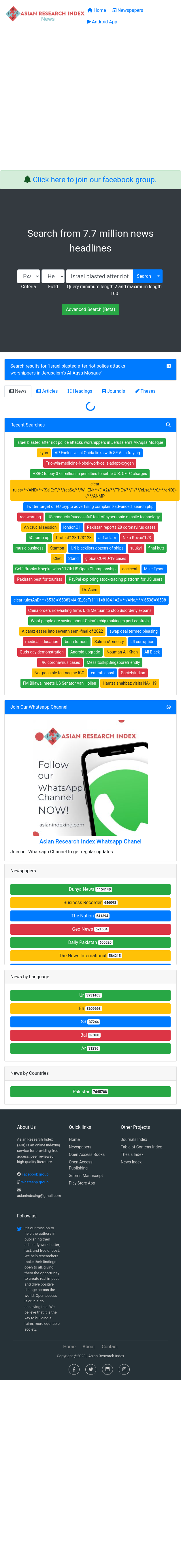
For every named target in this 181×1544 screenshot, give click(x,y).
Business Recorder (90, 902)
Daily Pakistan (90, 942)
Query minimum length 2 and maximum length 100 (114, 290)
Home (74, 1139)
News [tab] (18, 391)
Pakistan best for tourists (39, 579)
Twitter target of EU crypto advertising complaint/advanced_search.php (89, 506)
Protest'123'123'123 (73, 537)
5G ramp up (39, 537)
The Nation (90, 916)
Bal (90, 1035)
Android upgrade (85, 652)
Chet (57, 558)
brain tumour (76, 641)
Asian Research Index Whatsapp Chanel (90, 841)
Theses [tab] (145, 391)
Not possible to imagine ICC (59, 673)
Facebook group (35, 1174)
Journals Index (134, 1139)
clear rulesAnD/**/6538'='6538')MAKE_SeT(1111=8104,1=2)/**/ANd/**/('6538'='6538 (90, 600)
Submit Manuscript (86, 1175)
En (90, 1008)
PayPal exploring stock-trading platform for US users (116, 579)
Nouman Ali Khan (122, 652)
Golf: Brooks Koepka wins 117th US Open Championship (65, 569)
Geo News (90, 929)
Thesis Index (132, 1154)
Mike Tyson (154, 569)
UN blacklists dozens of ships (97, 548)
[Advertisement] (66, 101)
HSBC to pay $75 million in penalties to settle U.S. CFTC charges (90, 473)
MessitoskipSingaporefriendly (113, 662)
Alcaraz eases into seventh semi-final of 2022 (62, 631)
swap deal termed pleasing (134, 631)
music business (30, 548)
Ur (90, 995)
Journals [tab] (113, 391)
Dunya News (90, 889)
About (88, 1346)
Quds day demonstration (42, 652)
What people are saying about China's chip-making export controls (90, 621)
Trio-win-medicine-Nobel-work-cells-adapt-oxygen (90, 463)
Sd (90, 1022)
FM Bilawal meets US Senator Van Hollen (59, 683)
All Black (152, 652)
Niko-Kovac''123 (137, 537)
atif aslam (107, 537)
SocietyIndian (133, 673)
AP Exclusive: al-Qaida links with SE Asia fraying (97, 452)
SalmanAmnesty (109, 641)
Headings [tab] (80, 391)
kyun (43, 452)
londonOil (71, 527)
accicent (129, 569)
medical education (42, 641)
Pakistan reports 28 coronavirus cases (121, 527)
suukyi (136, 548)
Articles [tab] (47, 391)
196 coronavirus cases (60, 662)
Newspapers (80, 1147)
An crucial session (40, 527)
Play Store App (82, 1183)
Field (53, 286)
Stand (73, 558)
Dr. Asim (89, 589)
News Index (131, 1162)
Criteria (28, 286)
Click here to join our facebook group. (95, 179)
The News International (90, 955)
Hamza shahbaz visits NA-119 (130, 683)
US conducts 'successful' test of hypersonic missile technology (104, 517)
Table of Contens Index (141, 1147)
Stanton (57, 548)
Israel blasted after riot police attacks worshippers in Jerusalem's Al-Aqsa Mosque (89, 442)
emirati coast (102, 673)
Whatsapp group (34, 1182)
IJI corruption (142, 641)
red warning (30, 517)
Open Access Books (87, 1154)
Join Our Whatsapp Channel (38, 707)
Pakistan (90, 1091)
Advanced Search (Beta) (90, 309)
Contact (110, 1346)
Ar (90, 1048)
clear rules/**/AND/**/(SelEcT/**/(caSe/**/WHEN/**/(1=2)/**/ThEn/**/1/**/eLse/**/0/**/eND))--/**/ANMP (95, 490)
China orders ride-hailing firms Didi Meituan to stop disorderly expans (90, 610)
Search (144, 276)
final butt (156, 548)
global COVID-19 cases (105, 558)
